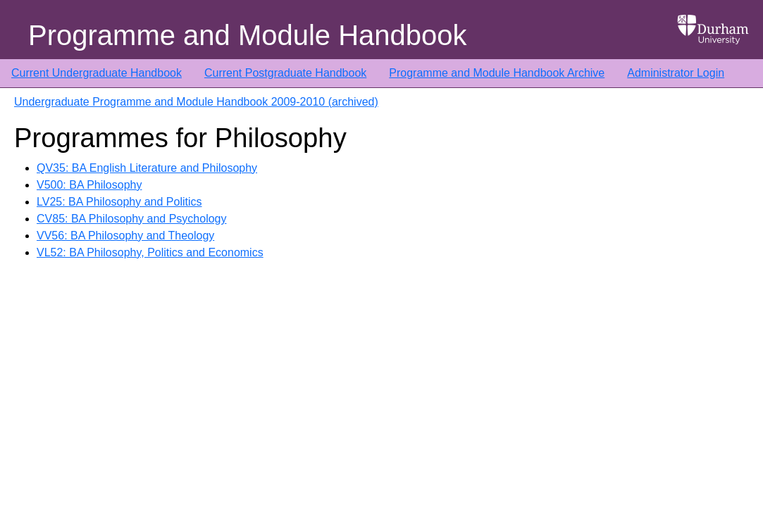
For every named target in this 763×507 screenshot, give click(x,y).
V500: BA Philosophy (89, 185)
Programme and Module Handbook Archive (496, 73)
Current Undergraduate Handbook (96, 73)
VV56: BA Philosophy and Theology (125, 236)
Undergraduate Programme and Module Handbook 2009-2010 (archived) (196, 102)
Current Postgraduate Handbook (285, 73)
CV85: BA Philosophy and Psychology (132, 219)
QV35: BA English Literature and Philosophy (147, 168)
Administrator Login (675, 73)
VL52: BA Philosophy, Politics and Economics (150, 252)
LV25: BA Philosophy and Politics (119, 202)
